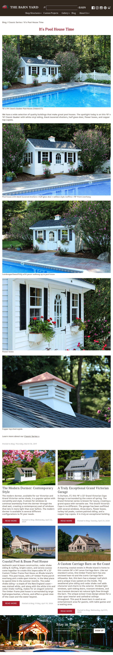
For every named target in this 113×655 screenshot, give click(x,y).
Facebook (93, 7)
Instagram (97, 7)
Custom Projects (50, 13)
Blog (74, 13)
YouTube (101, 7)
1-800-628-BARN (75, 7)
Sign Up (99, 631)
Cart (109, 7)
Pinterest (105, 7)
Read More (11, 521)
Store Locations (55, 7)
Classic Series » (31, 436)
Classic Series (15, 22)
